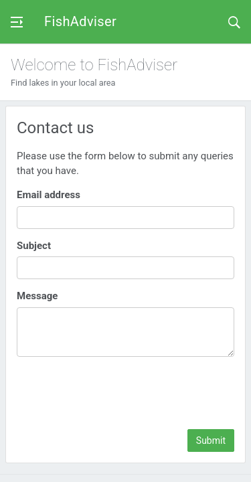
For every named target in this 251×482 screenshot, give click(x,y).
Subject (34, 246)
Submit (211, 440)
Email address (48, 195)
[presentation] (132, 393)
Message (37, 296)
